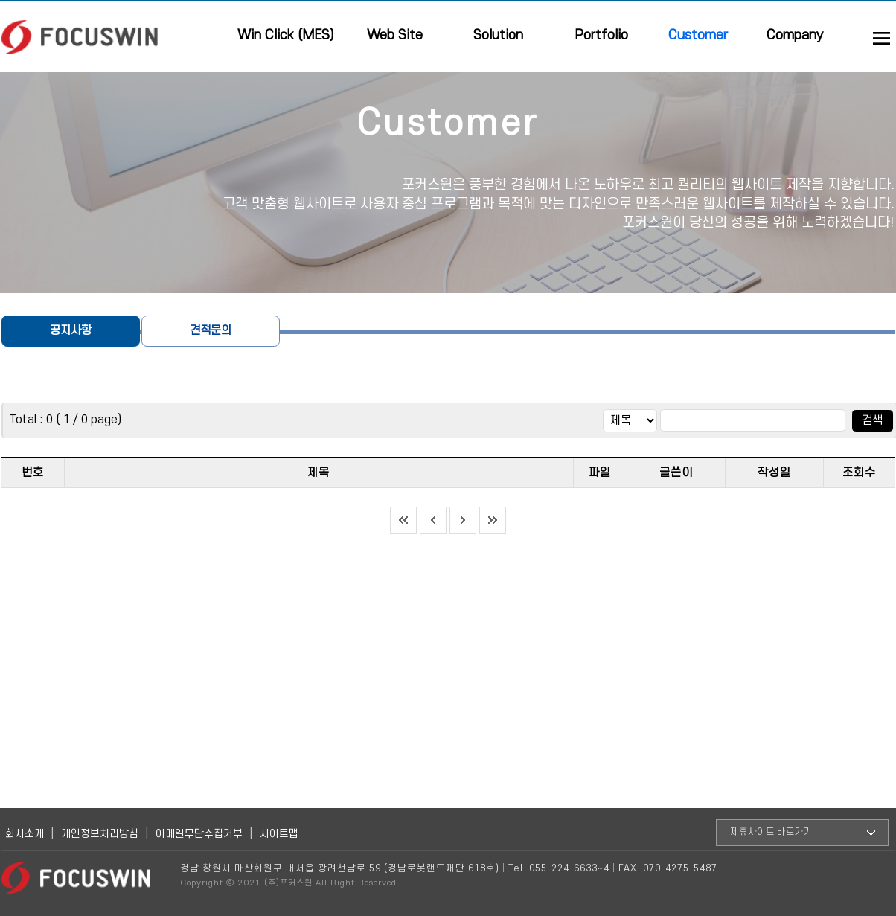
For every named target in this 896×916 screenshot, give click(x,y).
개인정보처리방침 (99, 833)
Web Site (395, 35)
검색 (872, 420)
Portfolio (601, 35)
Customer (698, 35)
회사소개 (24, 833)
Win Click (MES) (285, 35)
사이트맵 (279, 833)
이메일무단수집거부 (199, 833)
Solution (498, 35)
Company (795, 35)
